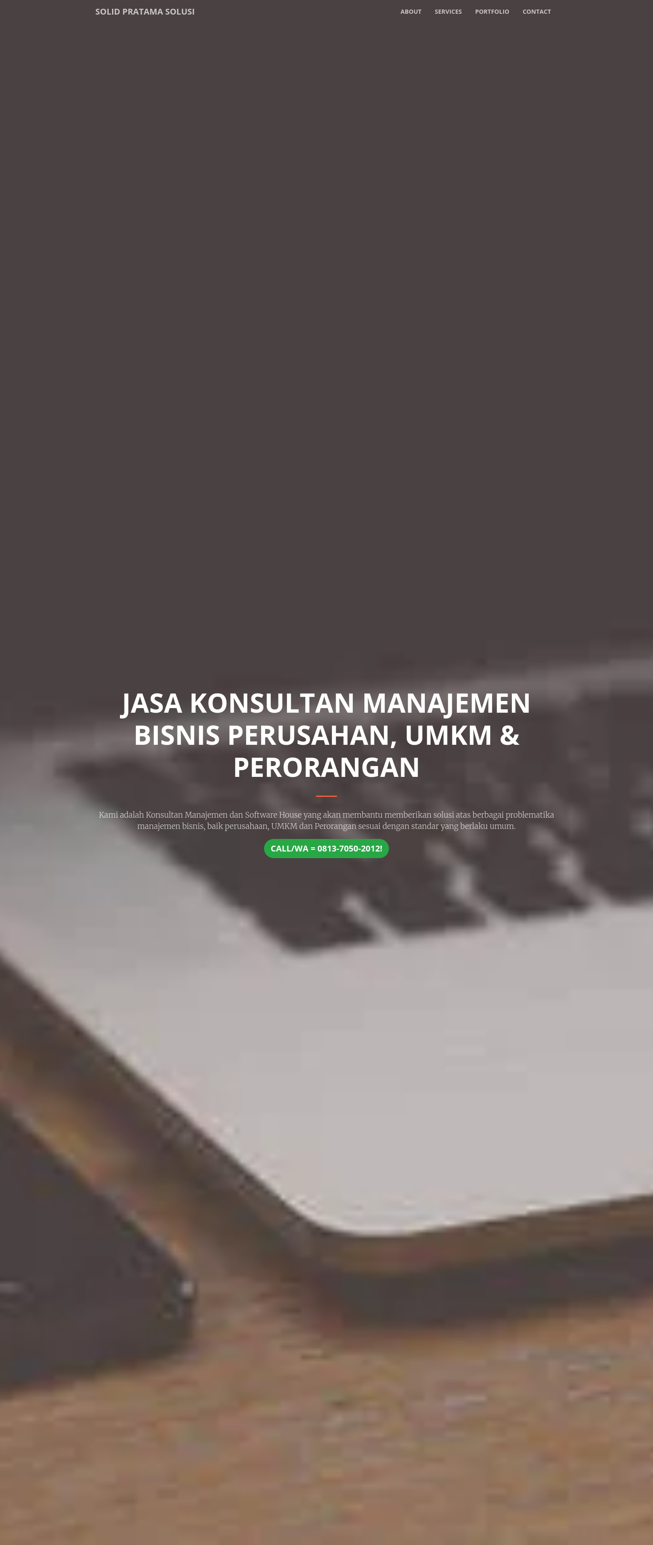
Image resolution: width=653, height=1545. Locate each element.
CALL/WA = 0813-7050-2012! (326, 848)
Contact (537, 11)
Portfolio (492, 11)
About (411, 11)
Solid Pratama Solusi (145, 11)
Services (448, 11)
